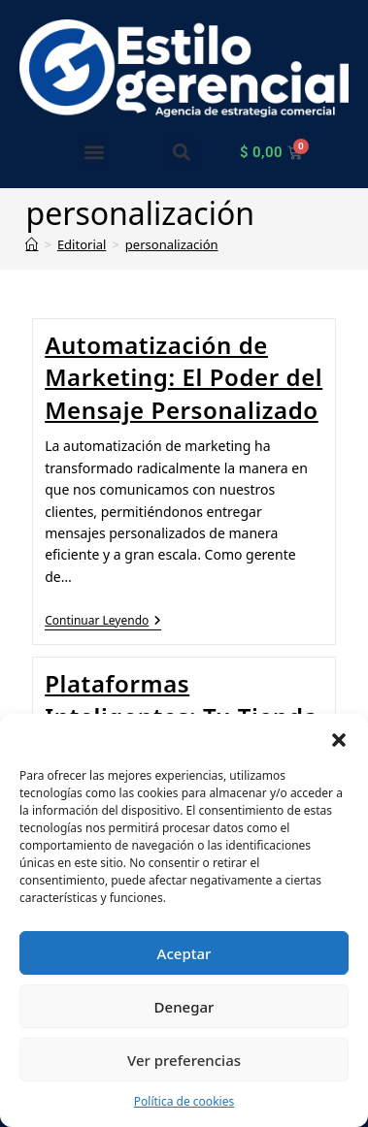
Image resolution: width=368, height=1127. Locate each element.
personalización (171, 244)
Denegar (184, 1006)
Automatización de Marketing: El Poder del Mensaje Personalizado (183, 377)
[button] (339, 738)
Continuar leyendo (103, 621)
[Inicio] (31, 244)
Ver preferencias (184, 1060)
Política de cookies (184, 1101)
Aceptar (184, 953)
